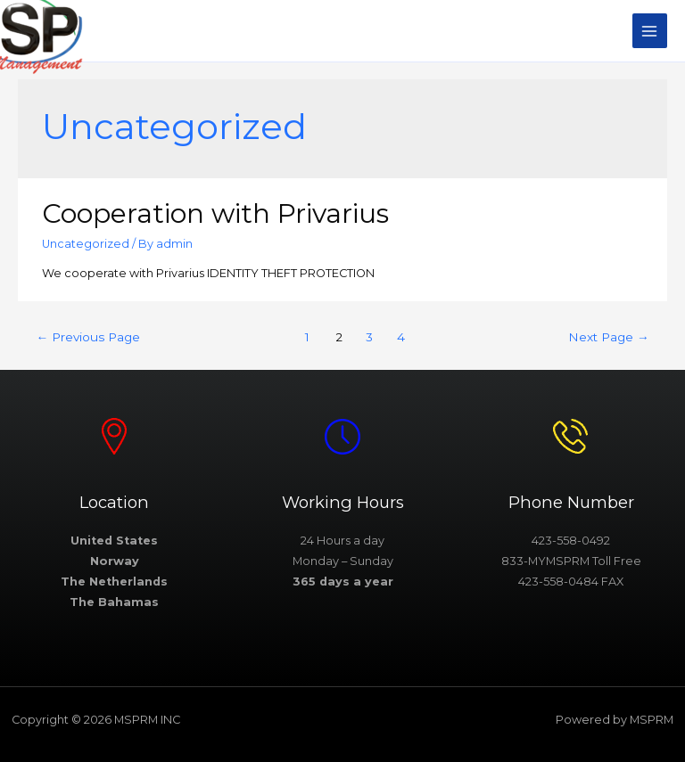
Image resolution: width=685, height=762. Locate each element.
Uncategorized (85, 243)
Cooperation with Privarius (215, 213)
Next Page (608, 337)
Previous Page (88, 337)
